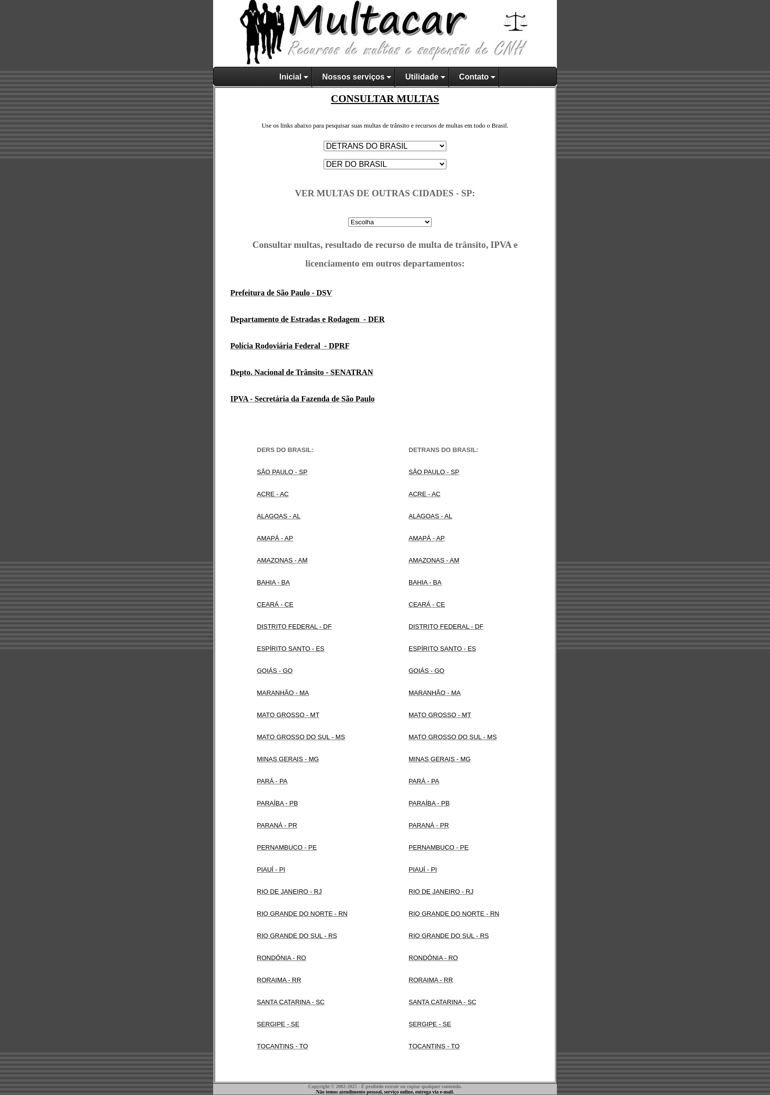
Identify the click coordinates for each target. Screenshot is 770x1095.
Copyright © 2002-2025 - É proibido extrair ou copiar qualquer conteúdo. (385, 1086)
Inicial (290, 77)
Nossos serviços (353, 77)
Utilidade (422, 77)
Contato (474, 77)
